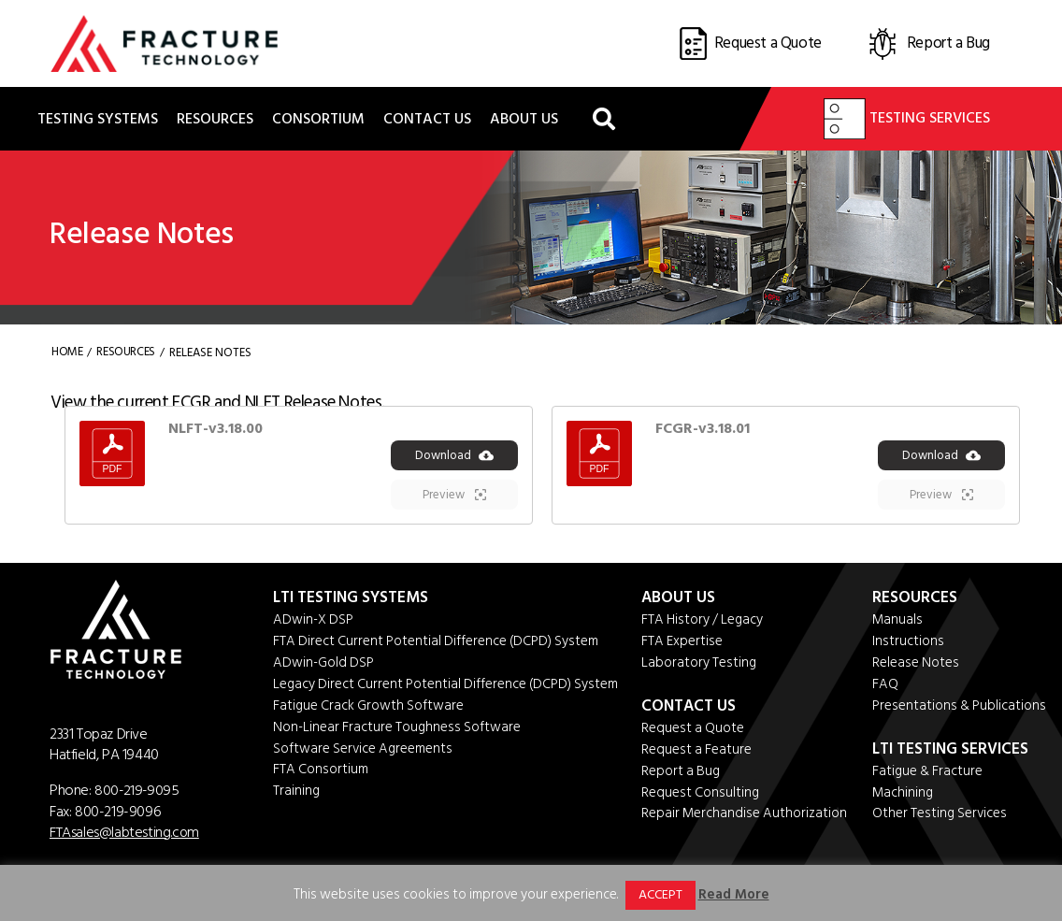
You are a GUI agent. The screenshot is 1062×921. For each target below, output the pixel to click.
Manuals (899, 622)
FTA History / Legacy (702, 622)
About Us (524, 120)
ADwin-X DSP (313, 622)
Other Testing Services (940, 816)
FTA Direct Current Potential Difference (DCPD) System (435, 644)
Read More (733, 894)
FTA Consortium (320, 773)
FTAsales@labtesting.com (125, 834)
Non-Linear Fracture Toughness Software (397, 730)
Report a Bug (680, 773)
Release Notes (916, 665)
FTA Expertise (682, 644)
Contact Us (427, 120)
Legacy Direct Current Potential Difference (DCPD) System (445, 687)
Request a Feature (696, 752)
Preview (454, 497)
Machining (904, 795)
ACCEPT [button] (660, 894)
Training (296, 794)
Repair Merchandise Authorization (744, 816)
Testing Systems (97, 120)
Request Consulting (700, 795)
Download (454, 458)
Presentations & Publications (960, 708)
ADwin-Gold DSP (323, 665)
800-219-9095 (137, 793)
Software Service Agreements (362, 751)
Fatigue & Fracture (928, 773)
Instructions (909, 644)
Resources (215, 120)
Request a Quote (692, 730)
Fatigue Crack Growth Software (368, 708)
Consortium (318, 120)
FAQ (886, 687)
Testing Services (907, 119)
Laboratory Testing (698, 665)
